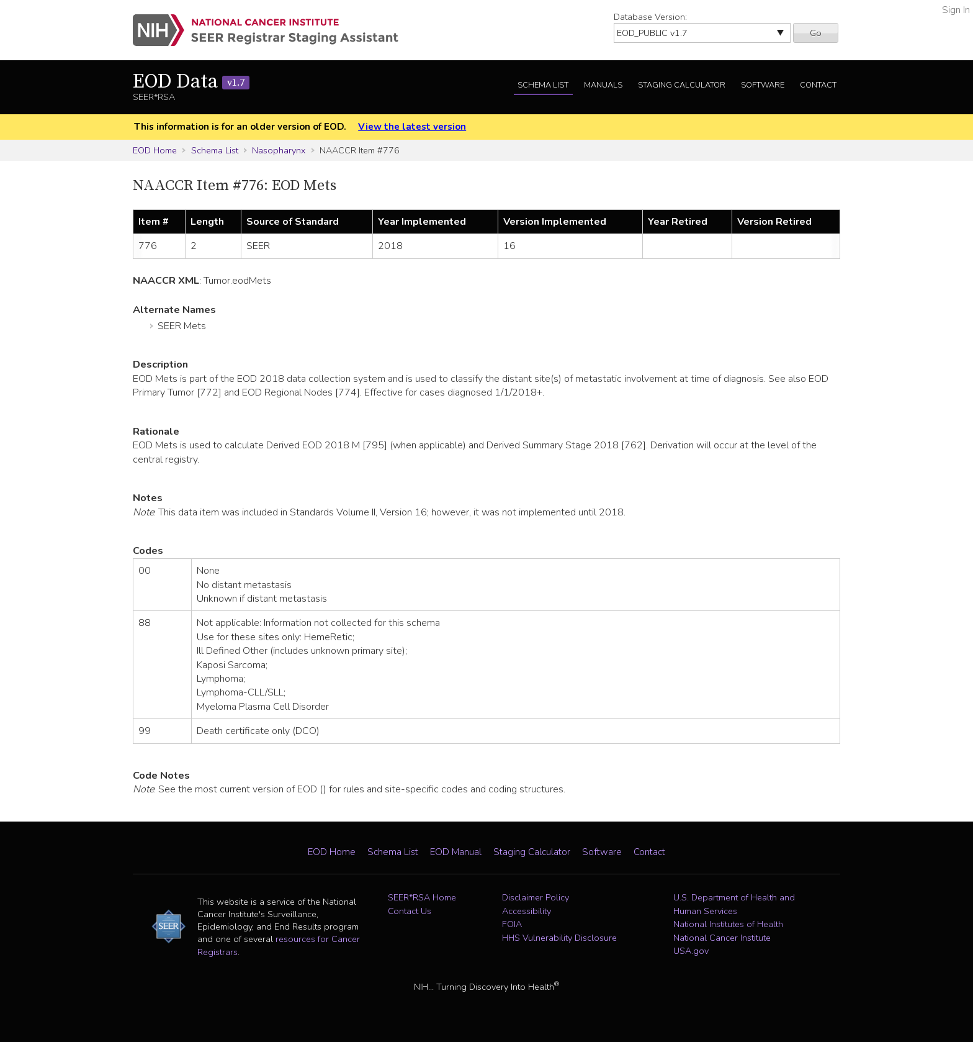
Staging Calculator (681, 85)
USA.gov (691, 951)
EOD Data (191, 82)
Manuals (603, 85)
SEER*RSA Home (422, 897)
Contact (818, 85)
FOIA (512, 924)
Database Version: (650, 17)
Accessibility (526, 911)
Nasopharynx (278, 150)
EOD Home (155, 150)
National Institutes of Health (728, 924)
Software (762, 85)
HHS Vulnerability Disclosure (559, 937)
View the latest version (412, 126)
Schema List (543, 85)
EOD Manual (456, 852)
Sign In (956, 10)
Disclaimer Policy (535, 897)
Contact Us (409, 911)
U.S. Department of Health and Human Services (734, 904)
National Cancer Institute (722, 937)
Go (816, 33)
